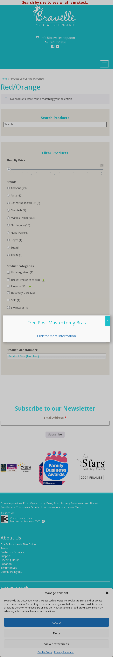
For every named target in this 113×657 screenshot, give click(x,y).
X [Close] (107, 320)
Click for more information (56, 336)
